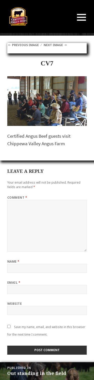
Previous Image (25, 45)
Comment (17, 197)
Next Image (53, 45)
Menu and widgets (81, 22)
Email (13, 282)
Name (13, 261)
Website (14, 303)
